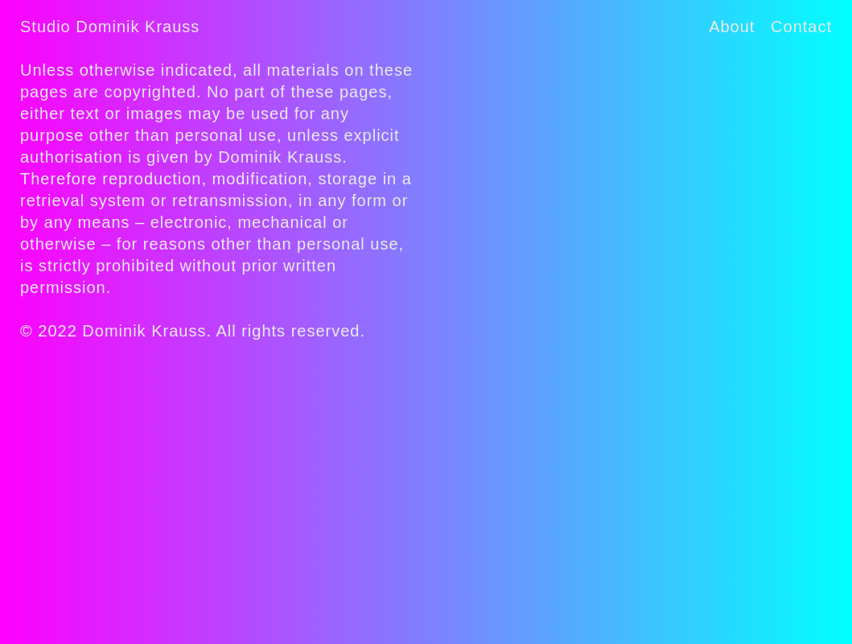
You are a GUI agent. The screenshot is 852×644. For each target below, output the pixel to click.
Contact (801, 26)
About (732, 26)
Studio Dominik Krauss (110, 26)
